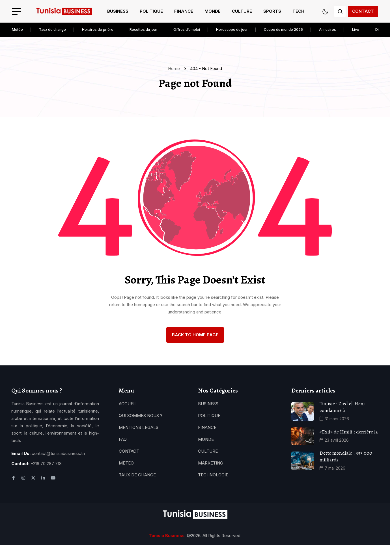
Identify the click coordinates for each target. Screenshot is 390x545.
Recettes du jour (143, 29)
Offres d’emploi (186, 29)
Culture (242, 11)
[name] (64, 11)
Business (117, 11)
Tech (298, 11)
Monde (212, 11)
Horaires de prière (97, 29)
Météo (17, 29)
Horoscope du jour (232, 29)
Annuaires (327, 29)
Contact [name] (363, 11)
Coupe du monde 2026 (283, 29)
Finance (183, 11)
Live (355, 29)
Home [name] (175, 68)
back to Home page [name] (195, 334)
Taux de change (52, 29)
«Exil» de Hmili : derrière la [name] (349, 431)
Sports (272, 11)
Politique (151, 11)
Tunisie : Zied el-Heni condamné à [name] (342, 407)
